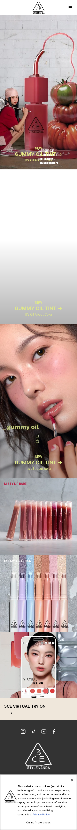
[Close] (72, 780)
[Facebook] (54, 731)
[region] (38, 802)
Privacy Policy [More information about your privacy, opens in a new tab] (41, 814)
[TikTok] (33, 731)
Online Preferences (38, 822)
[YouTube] (44, 731)
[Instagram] (23, 731)
